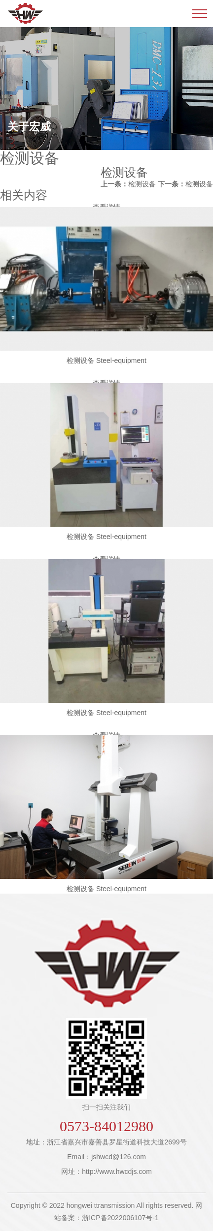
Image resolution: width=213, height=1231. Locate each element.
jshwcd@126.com (118, 1157)
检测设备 (128, 184)
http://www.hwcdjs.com (117, 1171)
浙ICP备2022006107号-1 (120, 1218)
